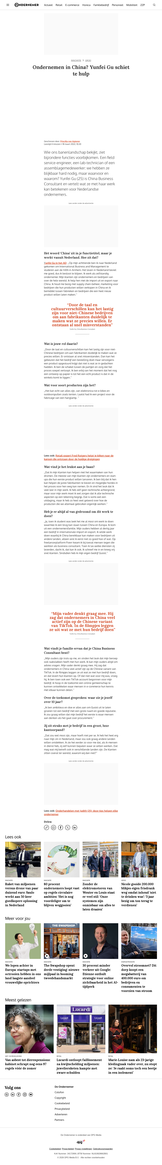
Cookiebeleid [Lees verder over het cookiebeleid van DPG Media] (55, 1149)
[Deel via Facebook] (60, 827)
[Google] (7, 1095)
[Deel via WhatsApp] (53, 827)
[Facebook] (19, 1095)
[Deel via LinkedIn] (74, 827)
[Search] (154, 5)
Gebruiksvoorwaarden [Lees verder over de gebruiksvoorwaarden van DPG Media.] (103, 1149)
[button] (83, 1149)
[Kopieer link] (46, 827)
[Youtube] (31, 1095)
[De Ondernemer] (27, 5)
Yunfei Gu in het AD (55, 262)
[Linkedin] (13, 1095)
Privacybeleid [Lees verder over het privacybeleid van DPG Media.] (68, 1149)
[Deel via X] (67, 827)
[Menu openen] (8, 5)
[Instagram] (25, 1095)
